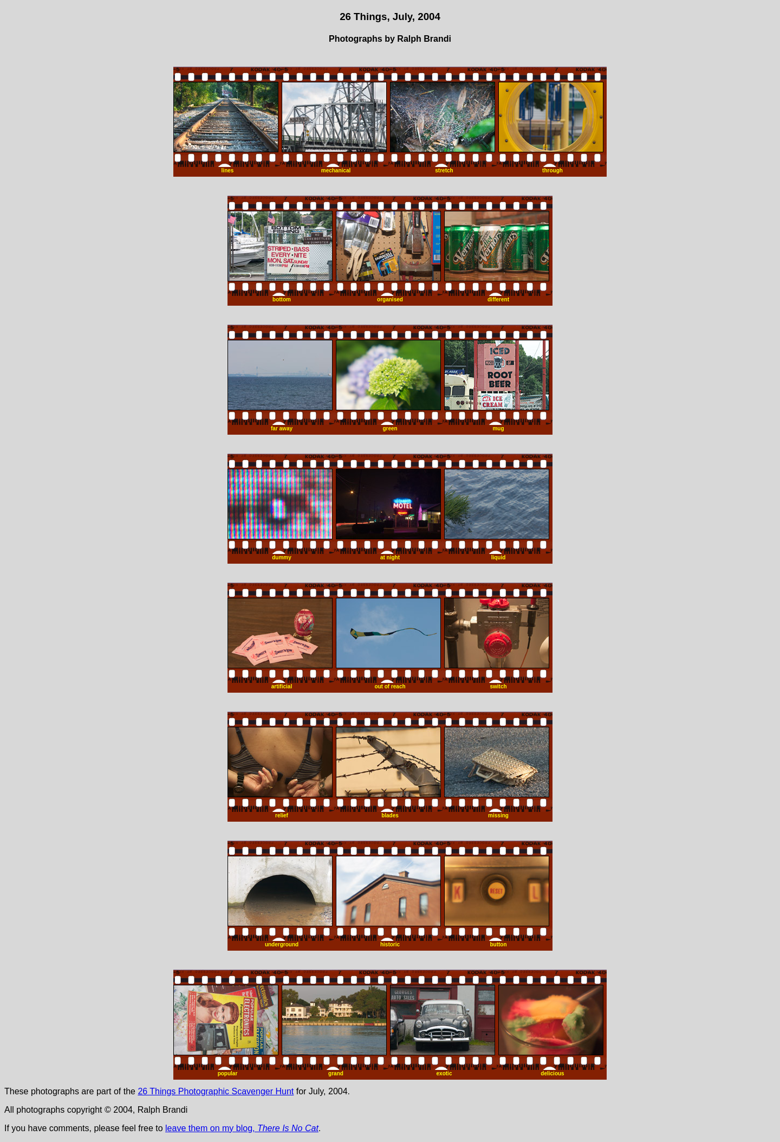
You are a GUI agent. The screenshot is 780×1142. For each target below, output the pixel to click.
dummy (281, 557)
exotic (444, 1073)
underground (281, 944)
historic (390, 944)
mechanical (335, 170)
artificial (281, 686)
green (389, 428)
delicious (552, 1073)
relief (281, 815)
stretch (444, 170)
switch (498, 686)
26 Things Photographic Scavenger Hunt (216, 1091)
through (552, 170)
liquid (498, 557)
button (498, 944)
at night (390, 557)
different (498, 299)
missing (498, 815)
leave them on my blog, (241, 1128)
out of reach (389, 686)
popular (228, 1073)
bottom (281, 299)
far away (281, 428)
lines (228, 170)
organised (390, 299)
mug (498, 428)
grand (335, 1073)
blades (390, 815)
